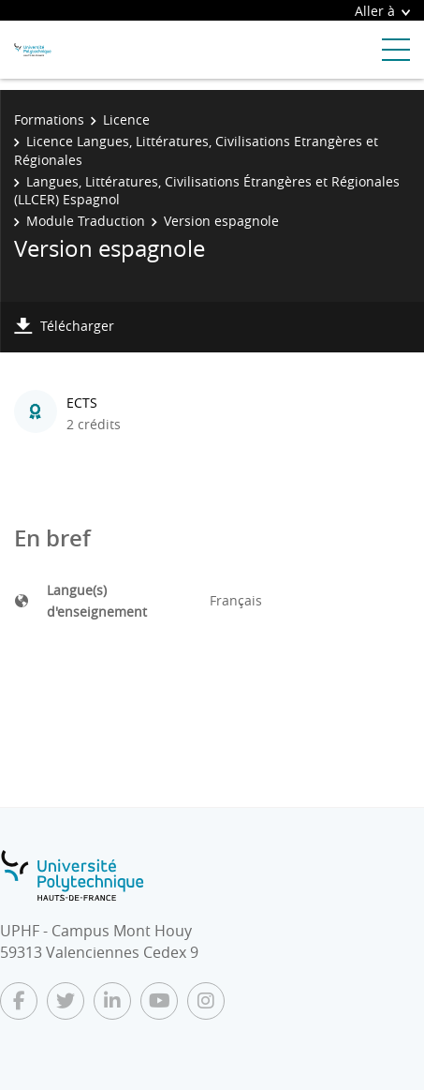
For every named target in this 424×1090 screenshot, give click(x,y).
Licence (126, 119)
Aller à (382, 11)
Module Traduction (85, 221)
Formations (49, 119)
